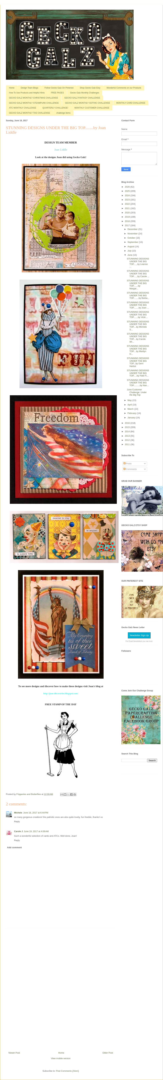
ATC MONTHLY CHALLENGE (22, 108)
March (131, 409)
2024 (127, 195)
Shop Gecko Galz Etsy (90, 88)
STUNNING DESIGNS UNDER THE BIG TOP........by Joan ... (138, 305)
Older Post (108, 1053)
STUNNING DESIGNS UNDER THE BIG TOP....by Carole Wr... (138, 338)
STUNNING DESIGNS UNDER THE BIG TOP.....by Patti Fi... (138, 373)
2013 (127, 436)
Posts (127, 463)
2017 (127, 225)
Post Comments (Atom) (67, 1071)
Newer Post (14, 1053)
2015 (127, 427)
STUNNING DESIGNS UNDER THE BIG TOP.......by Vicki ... (138, 314)
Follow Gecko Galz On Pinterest (59, 88)
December (133, 229)
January (132, 417)
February (132, 413)
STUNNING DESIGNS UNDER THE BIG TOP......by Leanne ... (138, 262)
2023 (127, 199)
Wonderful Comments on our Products (124, 88)
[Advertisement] (60, 988)
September (133, 242)
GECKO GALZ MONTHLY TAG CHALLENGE (29, 113)
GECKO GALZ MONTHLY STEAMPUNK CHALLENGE (34, 103)
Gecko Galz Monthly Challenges (84, 93)
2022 (127, 204)
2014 (127, 431)
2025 (127, 191)
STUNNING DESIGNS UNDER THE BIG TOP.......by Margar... (138, 284)
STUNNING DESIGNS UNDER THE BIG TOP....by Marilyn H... (138, 350)
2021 (127, 208)
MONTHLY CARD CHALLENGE (130, 103)
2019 (127, 217)
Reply (17, 821)
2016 (127, 423)
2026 (127, 187)
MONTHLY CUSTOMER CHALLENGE (91, 108)
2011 (127, 444)
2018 (127, 221)
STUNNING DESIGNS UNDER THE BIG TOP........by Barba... (138, 295)
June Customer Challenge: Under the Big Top (137, 392)
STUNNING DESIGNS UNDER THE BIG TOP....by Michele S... (138, 325)
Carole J (18, 831)
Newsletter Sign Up (139, 635)
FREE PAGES (57, 93)
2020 (127, 212)
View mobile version (60, 1058)
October (132, 238)
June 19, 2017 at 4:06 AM (36, 831)
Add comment (14, 847)
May (130, 400)
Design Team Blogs (29, 88)
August (131, 246)
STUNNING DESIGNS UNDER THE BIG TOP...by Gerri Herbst (138, 362)
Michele (18, 812)
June (130, 255)
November (133, 233)
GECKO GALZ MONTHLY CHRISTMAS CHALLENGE (33, 98)
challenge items (63, 113)
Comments (130, 469)
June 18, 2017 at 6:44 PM (35, 812)
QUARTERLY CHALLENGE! (55, 108)
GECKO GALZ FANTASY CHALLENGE (82, 98)
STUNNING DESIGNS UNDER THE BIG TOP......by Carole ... (138, 273)
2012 (127, 440)
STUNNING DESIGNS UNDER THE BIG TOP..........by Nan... (138, 383)
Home (11, 88)
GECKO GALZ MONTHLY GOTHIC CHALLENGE (87, 103)
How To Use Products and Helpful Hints (27, 93)
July (130, 250)
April (130, 404)
